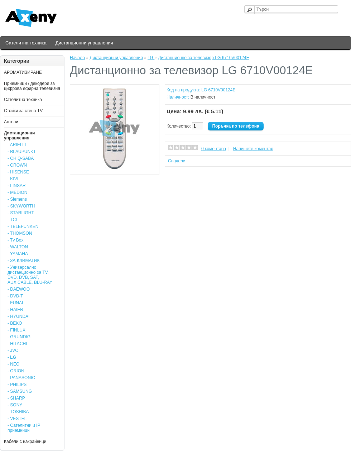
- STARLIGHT (21, 212)
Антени (11, 121)
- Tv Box (15, 240)
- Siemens (17, 199)
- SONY (15, 404)
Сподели (177, 160)
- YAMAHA (18, 253)
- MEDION (17, 192)
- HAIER (15, 309)
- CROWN (17, 165)
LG (151, 57)
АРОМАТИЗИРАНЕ (23, 72)
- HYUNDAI (18, 316)
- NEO (13, 364)
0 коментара (213, 148)
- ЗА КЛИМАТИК (23, 260)
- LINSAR (17, 185)
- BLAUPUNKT (22, 151)
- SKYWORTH (21, 206)
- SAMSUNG (20, 391)
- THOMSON (20, 233)
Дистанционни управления (84, 43)
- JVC (13, 350)
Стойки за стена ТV (23, 110)
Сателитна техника (26, 43)
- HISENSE (18, 172)
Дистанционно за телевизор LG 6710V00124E (203, 57)
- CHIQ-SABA (21, 158)
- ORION (16, 370)
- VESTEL (17, 418)
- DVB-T (15, 296)
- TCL (13, 219)
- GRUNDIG (19, 336)
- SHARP (16, 398)
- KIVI (13, 178)
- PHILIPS (17, 384)
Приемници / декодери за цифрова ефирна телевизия (32, 86)
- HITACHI (17, 343)
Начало (77, 57)
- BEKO (15, 323)
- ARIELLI (17, 144)
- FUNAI (15, 302)
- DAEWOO (19, 289)
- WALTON (18, 246)
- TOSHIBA (18, 411)
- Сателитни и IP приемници (24, 428)
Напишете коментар (253, 148)
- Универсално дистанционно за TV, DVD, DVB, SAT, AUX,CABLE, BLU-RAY (30, 275)
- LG (12, 357)
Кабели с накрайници (25, 441)
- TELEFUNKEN (23, 226)
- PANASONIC (21, 377)
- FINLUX (16, 330)
